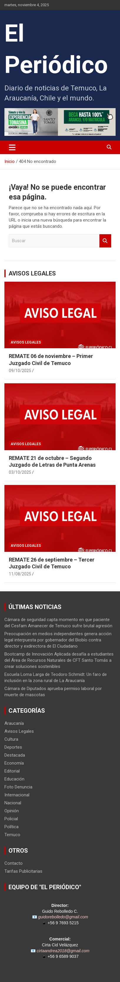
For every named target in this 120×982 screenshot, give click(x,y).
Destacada (14, 755)
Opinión (11, 810)
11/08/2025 (20, 574)
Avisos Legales (26, 342)
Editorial (12, 771)
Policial (11, 818)
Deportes (13, 747)
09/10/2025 (20, 370)
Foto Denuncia (18, 787)
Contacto (13, 863)
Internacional (16, 795)
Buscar (105, 240)
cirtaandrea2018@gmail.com (63, 950)
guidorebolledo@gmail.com (63, 917)
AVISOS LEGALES (32, 273)
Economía (14, 763)
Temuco (12, 834)
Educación (14, 779)
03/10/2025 (20, 472)
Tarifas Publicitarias (23, 871)
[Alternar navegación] (12, 147)
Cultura (11, 739)
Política (11, 826)
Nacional (12, 803)
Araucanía (14, 723)
